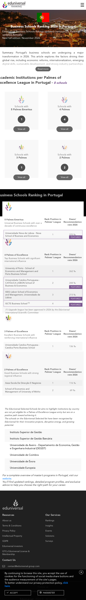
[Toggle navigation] (82, 5)
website (6, 478)
